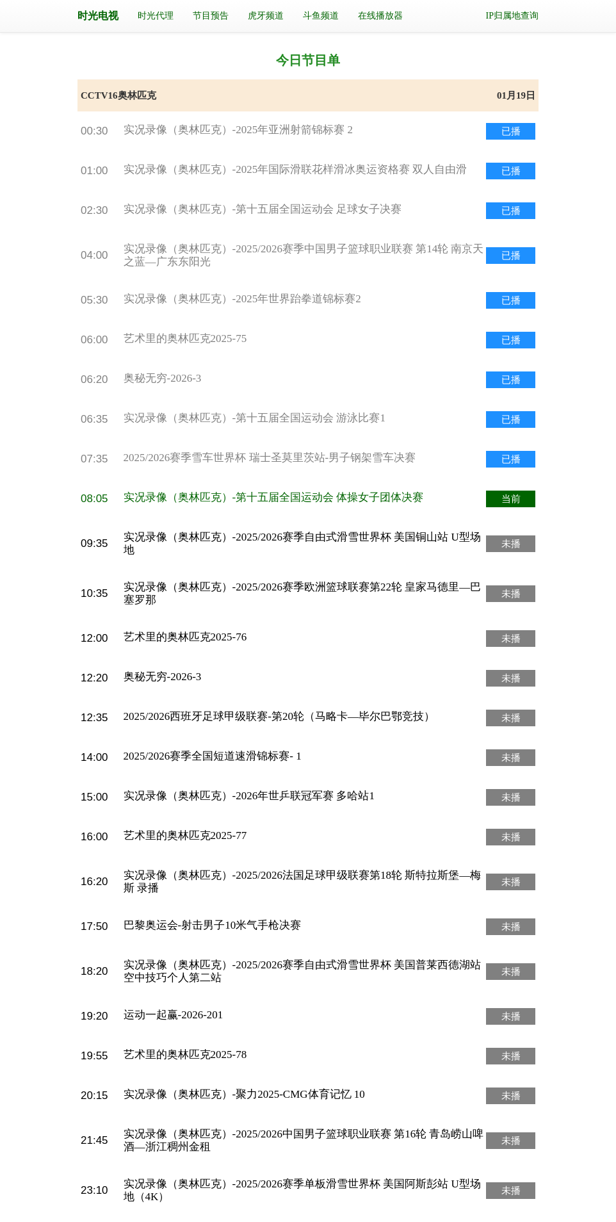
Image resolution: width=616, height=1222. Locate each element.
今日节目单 (308, 60)
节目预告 (211, 15)
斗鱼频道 (321, 15)
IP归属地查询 (512, 15)
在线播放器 (380, 15)
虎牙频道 (266, 15)
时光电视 (97, 15)
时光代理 (156, 15)
